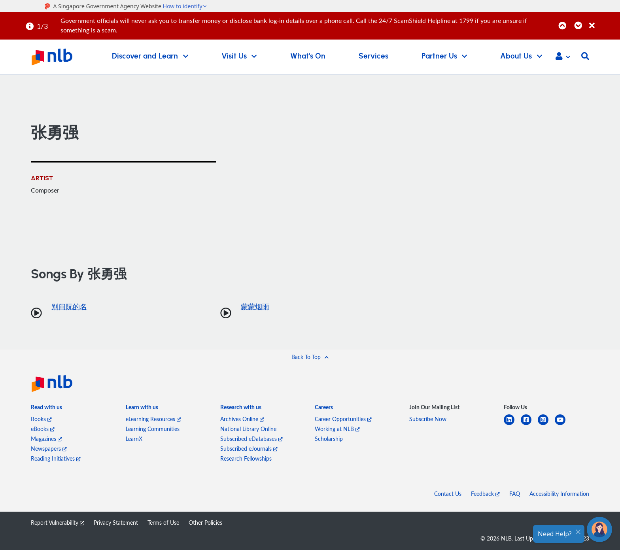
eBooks (43, 429)
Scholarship (329, 438)
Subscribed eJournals (249, 448)
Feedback (485, 493)
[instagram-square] (546, 424)
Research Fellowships (246, 458)
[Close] (603, 21)
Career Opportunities (343, 419)
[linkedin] (512, 424)
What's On (307, 56)
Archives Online (242, 419)
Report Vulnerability (57, 522)
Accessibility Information (559, 493)
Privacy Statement (116, 522)
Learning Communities (153, 429)
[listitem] (46, 408)
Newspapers (49, 448)
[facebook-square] (529, 424)
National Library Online (248, 429)
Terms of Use (163, 522)
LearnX (134, 438)
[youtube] (563, 424)
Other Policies (205, 522)
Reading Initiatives (56, 458)
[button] (563, 57)
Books (41, 419)
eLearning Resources (153, 419)
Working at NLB (337, 429)
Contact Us (447, 493)
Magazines (46, 438)
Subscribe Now (427, 419)
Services (373, 56)
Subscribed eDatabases (251, 438)
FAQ (514, 493)
